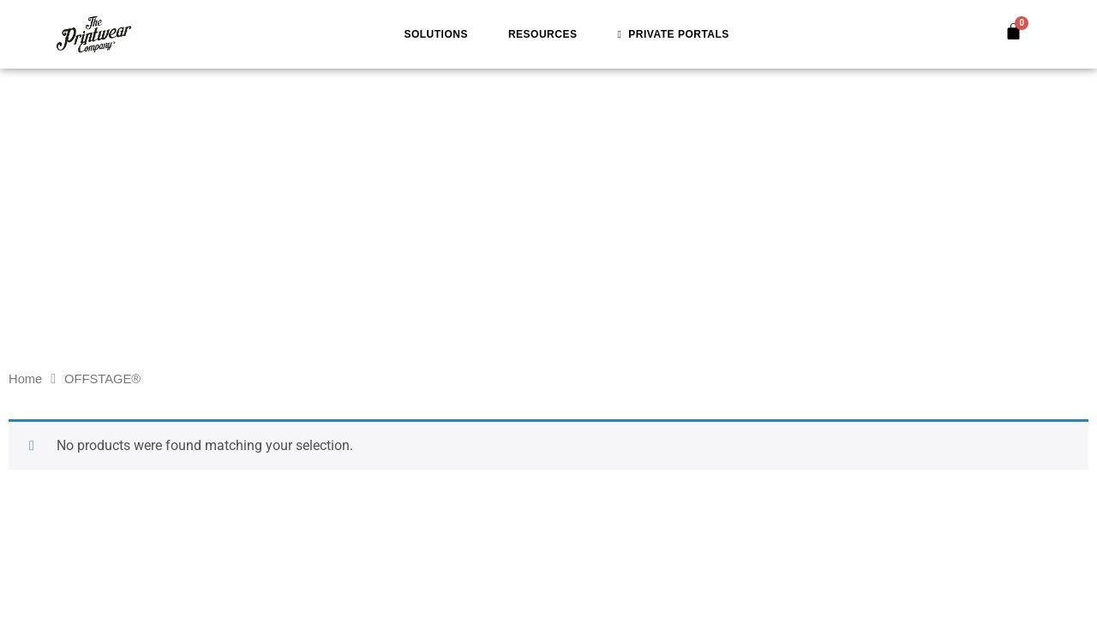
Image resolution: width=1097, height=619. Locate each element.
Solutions (436, 34)
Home (25, 379)
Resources (543, 34)
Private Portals (672, 34)
